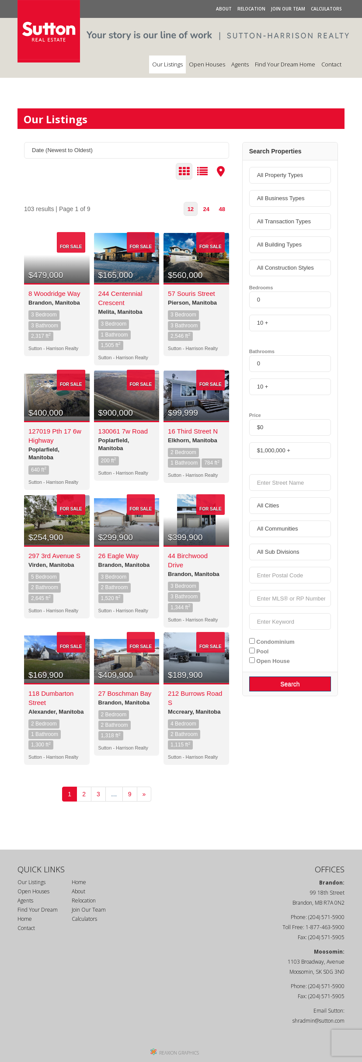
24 (206, 209)
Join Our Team (288, 9)
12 (191, 209)
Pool (259, 651)
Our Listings (167, 64)
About (224, 9)
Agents (240, 64)
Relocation (251, 9)
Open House (269, 660)
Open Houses (207, 64)
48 (222, 209)
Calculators (326, 9)
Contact (331, 64)
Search (289, 683)
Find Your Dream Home (285, 64)
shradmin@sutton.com (318, 1020)
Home (79, 882)
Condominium (272, 641)
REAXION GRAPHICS (179, 1053)
